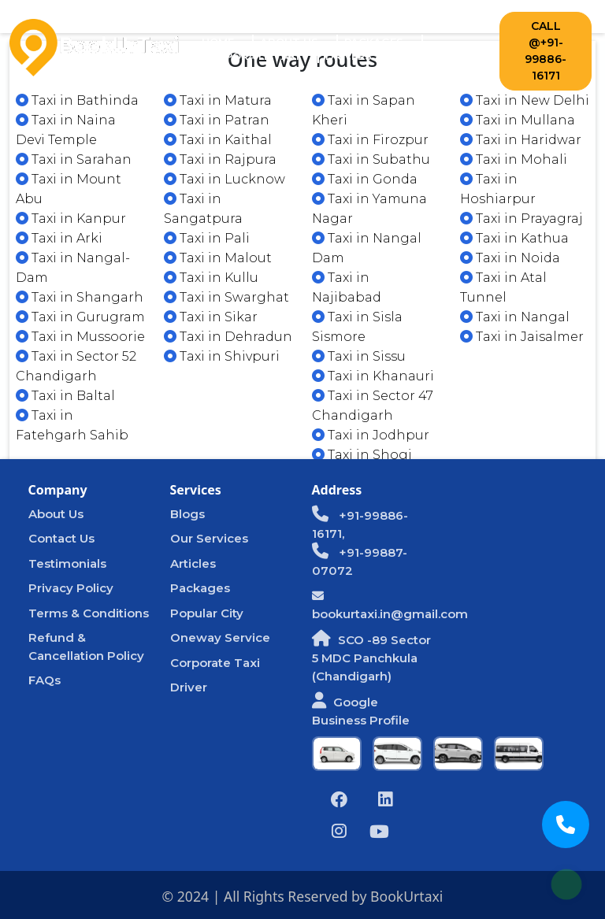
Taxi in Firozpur (370, 139)
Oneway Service (220, 637)
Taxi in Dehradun (228, 336)
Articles (193, 563)
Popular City (206, 613)
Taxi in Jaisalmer (522, 336)
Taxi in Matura (218, 100)
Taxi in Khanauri (373, 376)
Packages (373, 41)
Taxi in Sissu (359, 356)
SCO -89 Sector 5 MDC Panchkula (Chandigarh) (371, 658)
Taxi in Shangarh (79, 297)
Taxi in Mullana (517, 120)
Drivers (348, 56)
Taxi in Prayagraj (521, 218)
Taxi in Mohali (513, 159)
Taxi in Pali (207, 238)
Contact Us (435, 56)
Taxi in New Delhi (524, 100)
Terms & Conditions (88, 613)
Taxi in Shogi (362, 454)
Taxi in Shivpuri (222, 356)
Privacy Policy (70, 587)
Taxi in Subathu (371, 159)
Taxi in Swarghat (226, 297)
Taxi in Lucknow (224, 179)
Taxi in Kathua (514, 238)
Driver (188, 687)
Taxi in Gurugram (80, 316)
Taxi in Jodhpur (370, 435)
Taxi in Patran (216, 120)
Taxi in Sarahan (74, 159)
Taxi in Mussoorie (80, 336)
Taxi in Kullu (211, 277)
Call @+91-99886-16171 (545, 51)
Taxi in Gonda (365, 179)
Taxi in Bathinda (77, 100)
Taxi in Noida (510, 257)
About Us (289, 41)
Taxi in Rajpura (220, 159)
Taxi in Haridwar (520, 139)
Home (228, 41)
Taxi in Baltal (65, 395)
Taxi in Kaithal (218, 139)
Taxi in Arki (59, 238)
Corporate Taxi (250, 56)
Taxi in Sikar (211, 316)
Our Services (209, 538)
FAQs (44, 680)
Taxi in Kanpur (71, 218)
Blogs (187, 513)
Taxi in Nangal (515, 316)
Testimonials (67, 563)
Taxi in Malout (218, 257)
